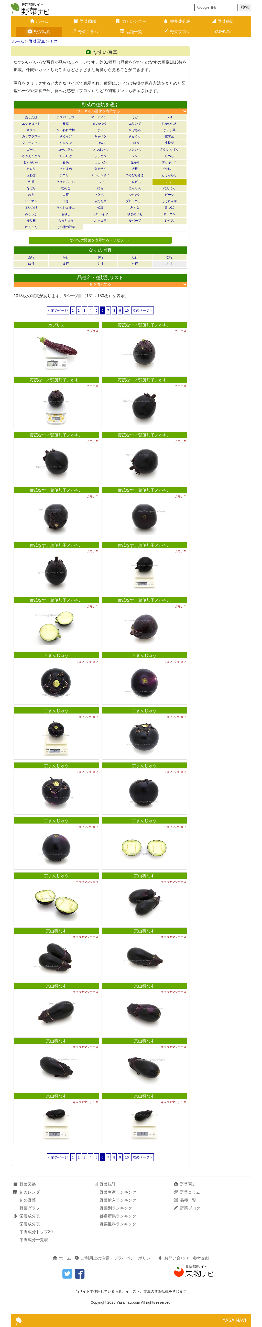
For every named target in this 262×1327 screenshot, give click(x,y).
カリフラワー (31, 136)
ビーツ (169, 194)
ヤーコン (169, 214)
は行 (31, 263)
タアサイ (100, 169)
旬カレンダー (131, 21)
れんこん (31, 227)
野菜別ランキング (116, 1208)
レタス (169, 220)
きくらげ (66, 136)
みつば (169, 207)
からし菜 (169, 130)
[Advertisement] (223, 123)
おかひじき (169, 123)
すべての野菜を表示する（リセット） (100, 240)
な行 (169, 257)
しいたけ (66, 156)
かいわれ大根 (66, 130)
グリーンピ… (31, 143)
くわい (100, 143)
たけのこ (169, 169)
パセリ (100, 194)
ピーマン (31, 201)
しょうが (100, 162)
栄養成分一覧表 (33, 1239)
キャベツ (100, 136)
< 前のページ (58, 310)
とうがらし (169, 175)
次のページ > (142, 310)
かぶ (100, 130)
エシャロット (31, 123)
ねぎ (31, 194)
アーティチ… (100, 117)
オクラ (31, 130)
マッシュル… (66, 207)
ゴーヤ (31, 149)
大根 (135, 169)
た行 (135, 257)
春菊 (66, 162)
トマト (100, 182)
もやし (65, 214)
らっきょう (65, 220)
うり (169, 117)
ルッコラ (100, 220)
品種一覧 (131, 31)
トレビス (135, 182)
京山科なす (144, 876)
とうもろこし (66, 182)
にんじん (135, 188)
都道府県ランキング (118, 1216)
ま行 (66, 263)
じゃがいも (31, 162)
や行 (100, 263)
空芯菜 (169, 136)
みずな (134, 207)
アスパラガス (66, 117)
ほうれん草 (169, 201)
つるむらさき (135, 175)
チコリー (66, 175)
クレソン (66, 143)
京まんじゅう (56, 655)
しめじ (169, 156)
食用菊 (134, 162)
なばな (31, 188)
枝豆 (66, 123)
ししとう (100, 156)
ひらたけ (135, 194)
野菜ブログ (177, 31)
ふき (66, 201)
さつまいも (100, 149)
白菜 (66, 194)
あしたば (31, 117)
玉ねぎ (31, 175)
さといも (135, 149)
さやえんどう (31, 156)
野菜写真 (39, 31)
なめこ (65, 188)
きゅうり (135, 136)
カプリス (56, 325)
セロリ (31, 169)
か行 (66, 257)
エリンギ (135, 123)
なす (169, 182)
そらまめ (66, 169)
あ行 (31, 257)
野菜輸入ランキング (118, 1200)
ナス (54, 41)
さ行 (100, 257)
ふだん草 (100, 201)
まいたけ (31, 207)
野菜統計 (223, 21)
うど (135, 117)
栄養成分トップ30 (36, 1232)
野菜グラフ (29, 1208)
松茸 (100, 207)
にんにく (169, 188)
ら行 (135, 263)
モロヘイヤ (100, 214)
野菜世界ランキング (118, 1224)
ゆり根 (31, 220)
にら (100, 188)
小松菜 (169, 143)
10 (127, 310)
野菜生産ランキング (118, 1192)
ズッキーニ (169, 162)
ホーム (39, 21)
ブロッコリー (135, 201)
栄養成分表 (177, 21)
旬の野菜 (27, 1200)
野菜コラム (85, 31)
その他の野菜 (66, 227)
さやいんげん (169, 149)
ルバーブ (135, 220)
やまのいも (135, 214)
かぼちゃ (135, 130)
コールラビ (65, 149)
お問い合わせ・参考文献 (183, 1258)
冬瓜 (31, 182)
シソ (135, 156)
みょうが (31, 214)
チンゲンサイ (100, 175)
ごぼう (134, 143)
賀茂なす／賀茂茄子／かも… (144, 325)
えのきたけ (100, 123)
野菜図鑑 (85, 21)
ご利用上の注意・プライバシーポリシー (115, 1258)
